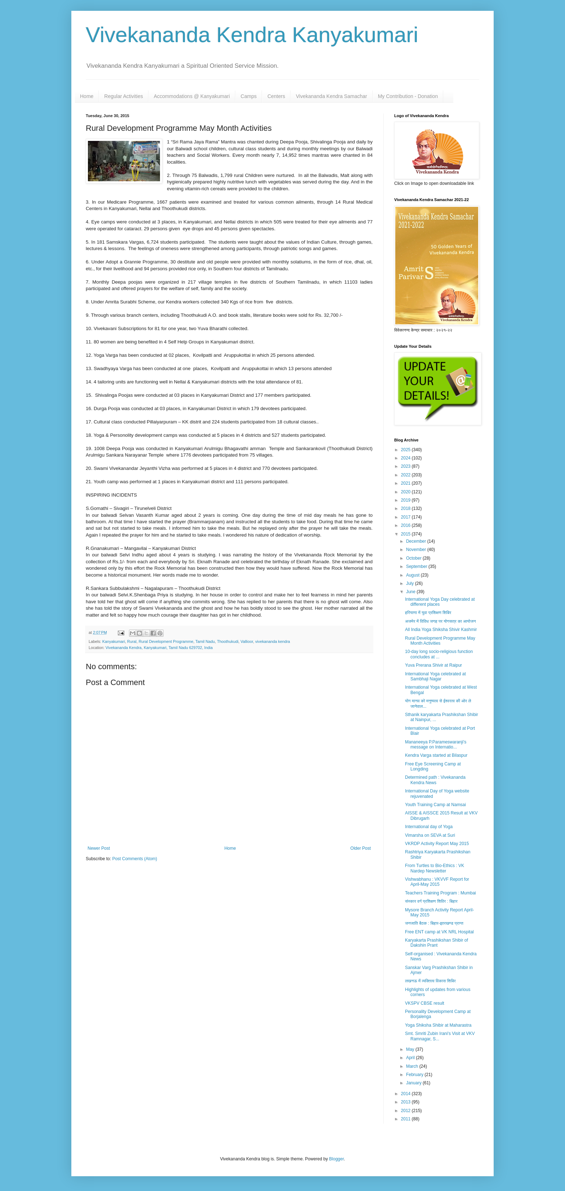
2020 (406, 491)
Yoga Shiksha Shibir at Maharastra (438, 1025)
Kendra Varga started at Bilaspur (436, 755)
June (411, 591)
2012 (406, 1110)
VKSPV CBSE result (424, 1003)
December (416, 541)
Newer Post (99, 848)
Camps (249, 96)
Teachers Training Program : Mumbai (440, 893)
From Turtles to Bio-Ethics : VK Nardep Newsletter (434, 868)
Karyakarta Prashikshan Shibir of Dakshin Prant (436, 943)
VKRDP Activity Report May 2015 (437, 843)
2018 (406, 508)
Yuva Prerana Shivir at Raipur (433, 665)
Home (86, 96)
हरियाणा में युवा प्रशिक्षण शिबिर (428, 612)
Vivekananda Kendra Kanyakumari (252, 35)
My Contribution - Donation (408, 96)
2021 (406, 483)
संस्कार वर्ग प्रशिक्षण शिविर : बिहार (431, 901)
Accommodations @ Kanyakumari (192, 96)
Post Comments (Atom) (134, 858)
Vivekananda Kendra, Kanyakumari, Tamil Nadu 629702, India (159, 647)
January (414, 1082)
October (414, 558)
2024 (406, 458)
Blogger (336, 1158)
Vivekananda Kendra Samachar (331, 96)
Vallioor (247, 641)
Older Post (360, 848)
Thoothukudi (227, 641)
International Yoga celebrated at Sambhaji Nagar (435, 676)
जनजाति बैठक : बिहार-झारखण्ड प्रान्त (434, 923)
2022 (406, 474)
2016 (406, 525)
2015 (406, 534)
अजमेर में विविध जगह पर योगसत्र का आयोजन (440, 621)
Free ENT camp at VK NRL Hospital (439, 931)
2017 (406, 517)
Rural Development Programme (166, 641)
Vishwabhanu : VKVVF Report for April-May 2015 (437, 882)
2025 (406, 449)
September (417, 566)
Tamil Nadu (205, 641)
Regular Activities (123, 96)
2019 (406, 500)
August (413, 575)
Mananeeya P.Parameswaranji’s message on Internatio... (435, 744)
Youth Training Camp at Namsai (435, 804)
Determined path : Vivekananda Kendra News (435, 780)
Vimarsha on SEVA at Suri (430, 835)
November (416, 549)
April (411, 1057)
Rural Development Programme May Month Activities (440, 641)
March (412, 1066)
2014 (406, 1093)
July (410, 583)
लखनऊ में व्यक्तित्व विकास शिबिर (430, 980)
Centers (276, 96)
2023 (406, 466)
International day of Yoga (429, 826)
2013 (406, 1102)
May (410, 1049)
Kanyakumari (113, 641)
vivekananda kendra (272, 641)
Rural (132, 641)
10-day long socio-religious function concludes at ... (439, 654)
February (415, 1074)
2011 (406, 1118)
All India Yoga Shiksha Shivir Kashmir (441, 629)
